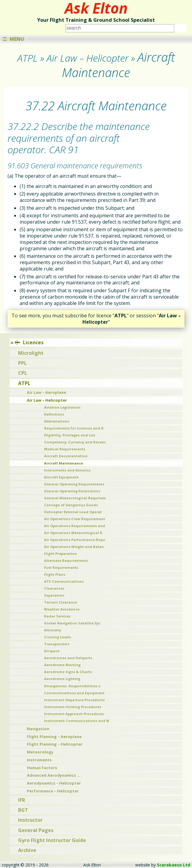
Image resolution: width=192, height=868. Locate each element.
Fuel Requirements (61, 567)
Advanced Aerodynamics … (53, 775)
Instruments (39, 760)
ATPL (24, 383)
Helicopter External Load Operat (73, 512)
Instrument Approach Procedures (74, 713)
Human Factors (42, 767)
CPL (22, 373)
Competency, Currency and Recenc (75, 442)
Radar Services (57, 616)
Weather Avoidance (61, 609)
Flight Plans (54, 574)
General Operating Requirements (74, 484)
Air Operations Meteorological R (73, 532)
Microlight (30, 353)
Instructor (30, 820)
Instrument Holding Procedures (72, 706)
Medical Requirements (64, 449)
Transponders (56, 644)
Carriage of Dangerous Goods (71, 505)
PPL (22, 363)
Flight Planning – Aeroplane (54, 736)
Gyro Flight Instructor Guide (52, 840)
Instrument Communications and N (76, 720)
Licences (29, 342)
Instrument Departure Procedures (74, 700)
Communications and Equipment (74, 693)
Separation (54, 595)
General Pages (35, 830)
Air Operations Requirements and (74, 525)
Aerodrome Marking (62, 664)
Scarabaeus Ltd (173, 865)
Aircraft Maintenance (63, 463)
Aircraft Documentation (66, 456)
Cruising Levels (57, 637)
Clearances (54, 588)
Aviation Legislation (62, 407)
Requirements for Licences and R (74, 428)
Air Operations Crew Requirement (74, 519)
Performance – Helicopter (53, 791)
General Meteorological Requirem (75, 498)
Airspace (51, 651)
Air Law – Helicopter (47, 400)
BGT (23, 810)
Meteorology (40, 752)
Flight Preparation (60, 553)
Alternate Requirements (66, 560)
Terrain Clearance (60, 602)
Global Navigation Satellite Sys (72, 623)
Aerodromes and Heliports (68, 658)
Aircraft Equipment (61, 477)
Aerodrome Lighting (62, 678)
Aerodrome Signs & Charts (68, 671)
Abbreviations (56, 421)
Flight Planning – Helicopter (54, 744)
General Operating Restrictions (72, 491)
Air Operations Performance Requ (74, 539)
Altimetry (52, 630)
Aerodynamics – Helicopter (54, 783)
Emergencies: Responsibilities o (72, 686)
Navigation (38, 728)
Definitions (54, 414)
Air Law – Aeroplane (46, 392)
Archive (27, 850)
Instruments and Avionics (67, 470)
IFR (21, 800)
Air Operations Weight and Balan (74, 546)
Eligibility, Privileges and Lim (69, 435)
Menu (13, 39)
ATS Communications (64, 581)
